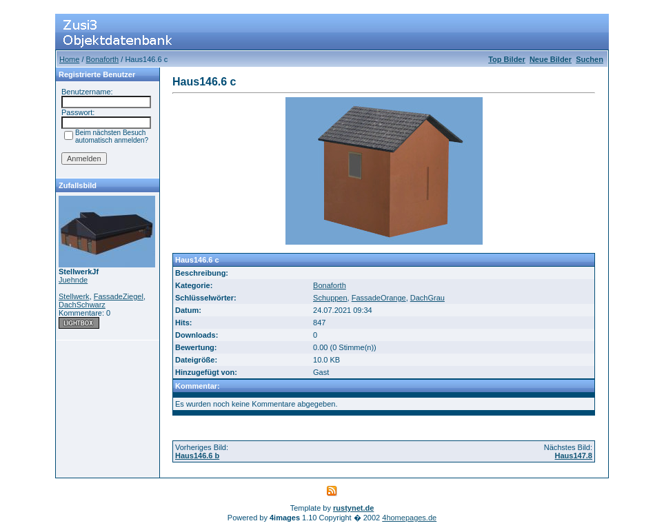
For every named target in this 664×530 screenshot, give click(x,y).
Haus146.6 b (197, 455)
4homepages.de (409, 517)
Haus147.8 (573, 455)
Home (69, 59)
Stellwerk (74, 296)
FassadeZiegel (118, 296)
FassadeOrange (379, 298)
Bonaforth (102, 59)
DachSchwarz (82, 304)
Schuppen (330, 298)
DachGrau (427, 298)
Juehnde (73, 280)
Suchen (589, 59)
